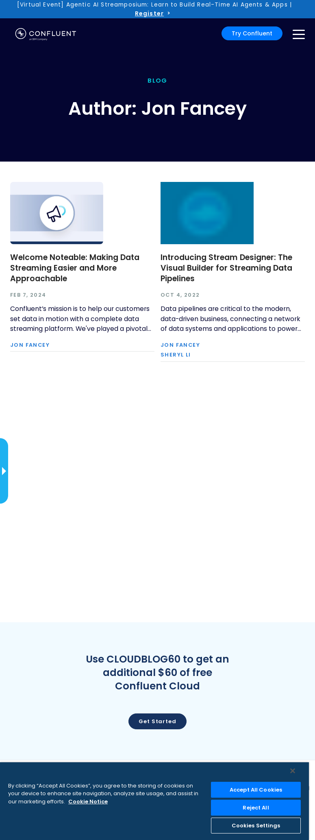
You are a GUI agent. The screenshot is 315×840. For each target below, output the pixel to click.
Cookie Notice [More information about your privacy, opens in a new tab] (88, 801)
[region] (154, 801)
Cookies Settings (256, 825)
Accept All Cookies (256, 790)
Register (149, 13)
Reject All (256, 808)
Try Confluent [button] (252, 33)
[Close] (292, 770)
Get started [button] (157, 721)
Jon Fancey (30, 345)
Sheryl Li (176, 355)
